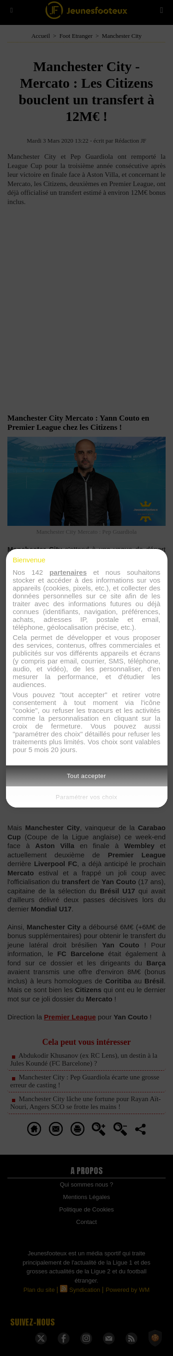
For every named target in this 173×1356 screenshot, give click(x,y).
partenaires (68, 572)
